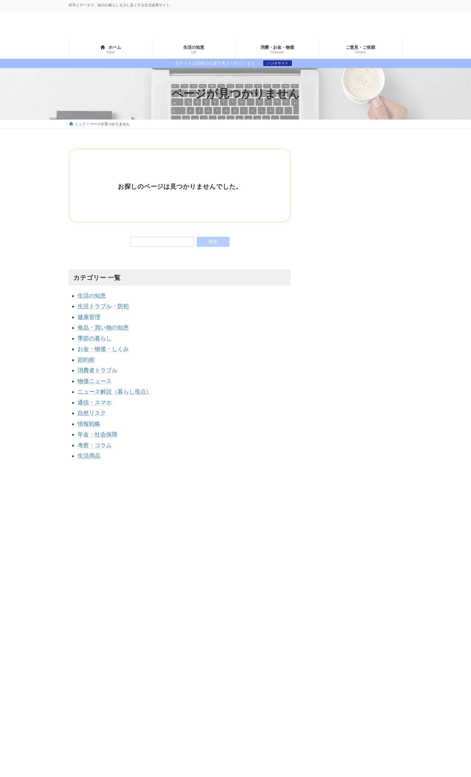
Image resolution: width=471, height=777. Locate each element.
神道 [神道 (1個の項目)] (347, 646)
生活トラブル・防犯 (103, 306)
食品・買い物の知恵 (103, 327)
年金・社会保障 (97, 434)
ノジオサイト (277, 63)
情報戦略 (88, 424)
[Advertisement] (356, 186)
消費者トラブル (97, 370)
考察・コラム (94, 445)
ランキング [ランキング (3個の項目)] (336, 626)
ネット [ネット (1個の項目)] (309, 626)
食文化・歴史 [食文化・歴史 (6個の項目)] (359, 656)
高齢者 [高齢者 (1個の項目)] (389, 656)
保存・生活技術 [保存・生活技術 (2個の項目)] (318, 646)
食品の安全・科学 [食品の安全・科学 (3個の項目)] (320, 656)
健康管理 (88, 317)
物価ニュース (94, 381)
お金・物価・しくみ (103, 349)
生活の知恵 (91, 296)
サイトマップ (85, 577)
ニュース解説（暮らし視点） (114, 391)
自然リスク (91, 413)
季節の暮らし (94, 338)
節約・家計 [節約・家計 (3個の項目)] (372, 646)
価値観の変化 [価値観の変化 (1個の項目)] (315, 636)
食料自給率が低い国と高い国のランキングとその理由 (376, 366)
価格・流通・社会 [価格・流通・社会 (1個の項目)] (355, 636)
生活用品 (88, 456)
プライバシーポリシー (126, 577)
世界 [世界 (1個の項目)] (361, 626)
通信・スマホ (94, 402)
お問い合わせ (167, 577)
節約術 (86, 360)
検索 (213, 241)
